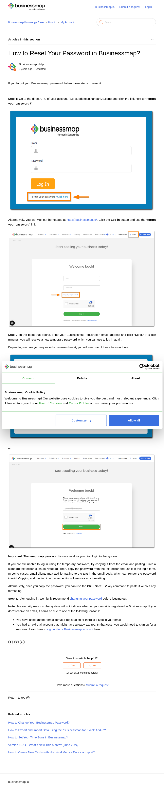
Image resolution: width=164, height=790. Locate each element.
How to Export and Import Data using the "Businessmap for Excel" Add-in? (57, 730)
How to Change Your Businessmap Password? (38, 722)
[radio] (72, 665)
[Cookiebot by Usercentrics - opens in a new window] (142, 367)
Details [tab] (82, 378)
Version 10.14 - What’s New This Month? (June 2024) (43, 745)
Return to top (18, 697)
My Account (67, 22)
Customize (81, 420)
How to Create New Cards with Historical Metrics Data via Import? (51, 752)
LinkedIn (22, 642)
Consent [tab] (28, 378)
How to (52, 22)
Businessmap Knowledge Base (26, 22)
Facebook (10, 642)
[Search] (126, 22)
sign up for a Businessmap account (70, 629)
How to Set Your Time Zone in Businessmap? (38, 737)
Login (148, 7)
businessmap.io (105, 7)
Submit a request (129, 7)
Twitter (16, 642)
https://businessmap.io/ (81, 219)
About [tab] (135, 378)
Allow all (134, 420)
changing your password (86, 598)
